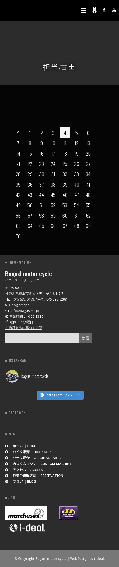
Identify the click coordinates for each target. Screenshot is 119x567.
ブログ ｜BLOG (20, 481)
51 (42, 205)
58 (41, 215)
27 (88, 163)
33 (76, 174)
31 (53, 174)
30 (41, 174)
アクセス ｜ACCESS (24, 469)
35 (18, 184)
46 (64, 194)
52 (53, 205)
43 (29, 194)
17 (53, 153)
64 (29, 225)
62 (88, 215)
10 (53, 143)
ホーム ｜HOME (21, 445)
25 (64, 163)
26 (76, 163)
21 (18, 163)
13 (88, 143)
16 (41, 153)
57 (30, 215)
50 (29, 205)
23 (41, 163)
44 (41, 194)
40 (76, 184)
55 (88, 205)
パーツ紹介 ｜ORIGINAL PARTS (33, 457)
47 (76, 194)
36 (29, 184)
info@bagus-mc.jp (25, 310)
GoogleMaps (17, 305)
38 (53, 184)
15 (30, 153)
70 (18, 236)
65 (41, 225)
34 (88, 174)
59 (53, 215)
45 (53, 194)
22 (29, 163)
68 (76, 225)
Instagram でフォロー (60, 395)
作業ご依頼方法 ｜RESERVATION (34, 475)
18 (65, 153)
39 (64, 184)
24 (53, 163)
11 (64, 143)
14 (18, 153)
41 (88, 184)
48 (88, 194)
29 (29, 174)
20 (88, 153)
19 (76, 153)
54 (76, 205)
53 (64, 205)
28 (18, 174)
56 (18, 215)
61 (76, 215)
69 (88, 225)
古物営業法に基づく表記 (23, 327)
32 (64, 174)
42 (18, 194)
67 (64, 225)
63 (18, 225)
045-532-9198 (24, 299)
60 (64, 215)
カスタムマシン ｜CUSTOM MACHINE (38, 463)
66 (53, 225)
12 (77, 143)
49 (18, 205)
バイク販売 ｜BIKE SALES (28, 451)
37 (41, 184)
